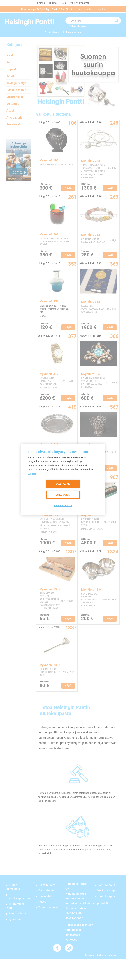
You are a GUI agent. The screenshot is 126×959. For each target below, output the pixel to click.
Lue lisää (32, 474)
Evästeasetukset (63, 505)
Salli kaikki (63, 484)
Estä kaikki (63, 495)
